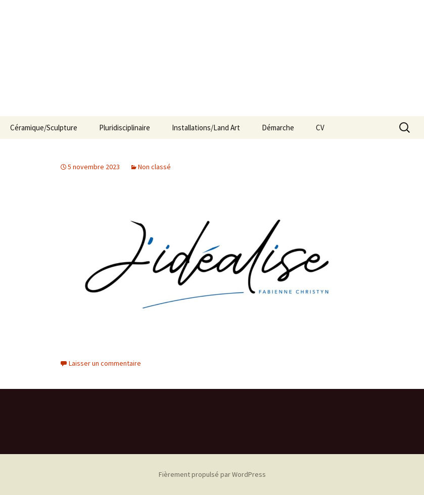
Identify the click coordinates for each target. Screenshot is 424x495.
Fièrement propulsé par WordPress (212, 474)
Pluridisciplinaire (124, 127)
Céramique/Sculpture (43, 127)
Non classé (154, 166)
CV (320, 127)
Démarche (278, 127)
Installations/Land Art (206, 127)
